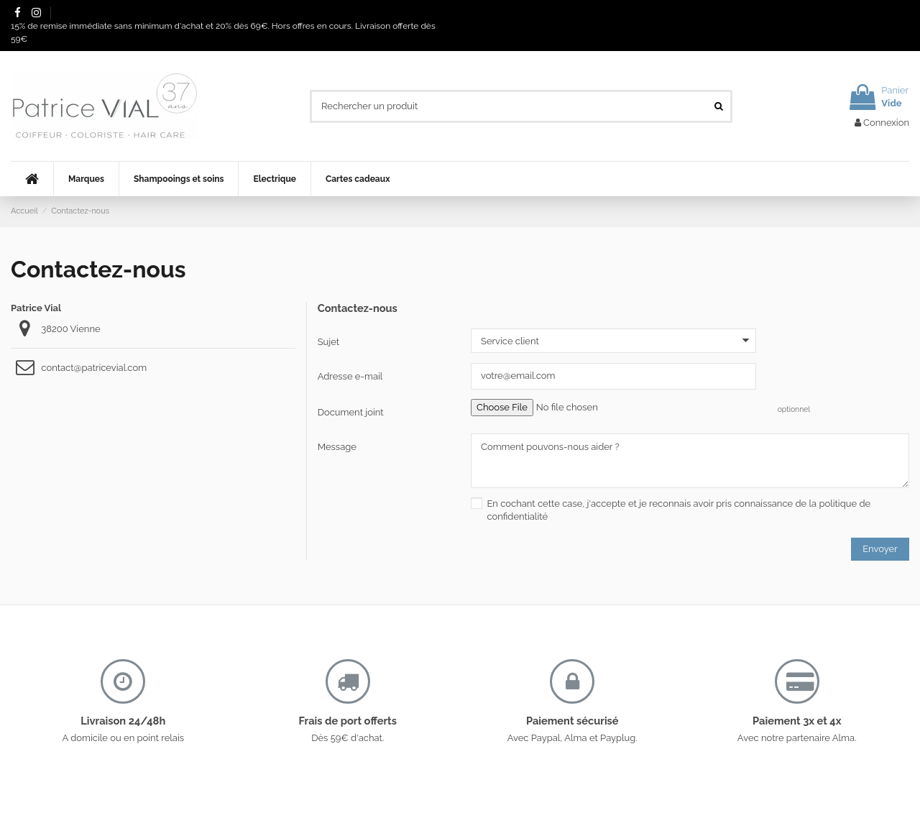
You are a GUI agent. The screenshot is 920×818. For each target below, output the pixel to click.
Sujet (328, 341)
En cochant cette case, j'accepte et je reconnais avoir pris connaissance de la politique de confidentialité (678, 510)
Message (337, 446)
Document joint (351, 412)
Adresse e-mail (350, 376)
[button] (86, 179)
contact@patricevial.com (94, 367)
